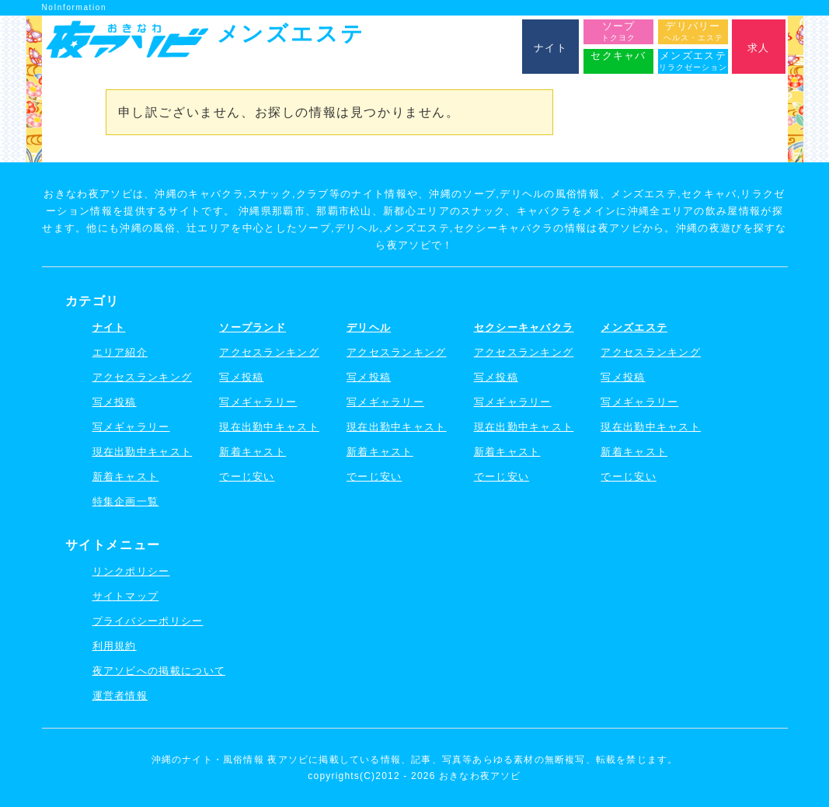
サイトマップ (125, 596)
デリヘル (369, 327)
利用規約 (114, 646)
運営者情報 (120, 695)
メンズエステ (634, 327)
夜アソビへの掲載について (159, 671)
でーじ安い (247, 476)
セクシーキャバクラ (524, 327)
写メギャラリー (131, 427)
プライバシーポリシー (148, 621)
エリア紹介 (120, 352)
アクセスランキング (142, 377)
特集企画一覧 (125, 501)
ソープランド (252, 327)
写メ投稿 (114, 402)
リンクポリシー (131, 571)
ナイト (109, 327)
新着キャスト (125, 476)
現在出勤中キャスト (142, 451)
